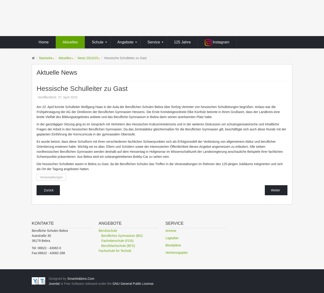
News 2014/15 (87, 58)
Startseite (45, 58)
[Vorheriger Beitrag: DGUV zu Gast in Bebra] (48, 190)
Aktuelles (65, 58)
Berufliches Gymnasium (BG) (122, 236)
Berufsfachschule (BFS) (118, 246)
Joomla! (54, 283)
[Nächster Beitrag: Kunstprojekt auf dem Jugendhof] (276, 190)
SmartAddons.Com (80, 278)
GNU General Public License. (133, 283)
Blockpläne (173, 245)
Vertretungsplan (176, 252)
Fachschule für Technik (115, 251)
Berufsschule (108, 230)
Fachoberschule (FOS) (117, 241)
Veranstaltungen (51, 177)
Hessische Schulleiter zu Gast (82, 89)
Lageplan (172, 238)
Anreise (170, 230)
